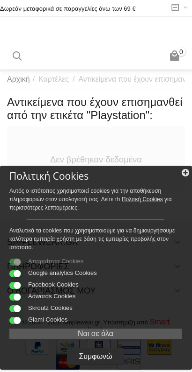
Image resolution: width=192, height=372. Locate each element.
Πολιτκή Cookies (142, 199)
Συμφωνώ (95, 356)
